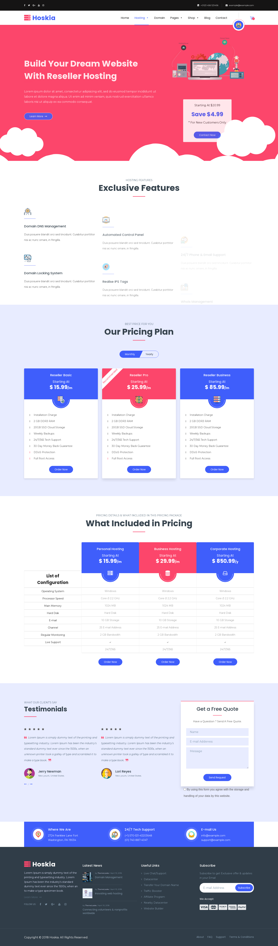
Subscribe (244, 888)
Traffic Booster (153, 891)
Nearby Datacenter (156, 902)
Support (221, 937)
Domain (159, 18)
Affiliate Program (154, 896)
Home (125, 18)
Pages (176, 18)
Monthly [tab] (130, 354)
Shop (193, 18)
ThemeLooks (103, 873)
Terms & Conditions (241, 937)
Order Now (61, 469)
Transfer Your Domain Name (161, 885)
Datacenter (151, 879)
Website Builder (153, 908)
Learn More (38, 115)
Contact (221, 18)
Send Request (217, 777)
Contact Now (207, 129)
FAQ (209, 937)
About (200, 937)
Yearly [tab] (149, 354)
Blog (207, 18)
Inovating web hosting (108, 893)
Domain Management (109, 877)
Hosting (141, 18)
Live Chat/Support (155, 873)
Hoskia (54, 937)
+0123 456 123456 (207, 5)
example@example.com (240, 5)
